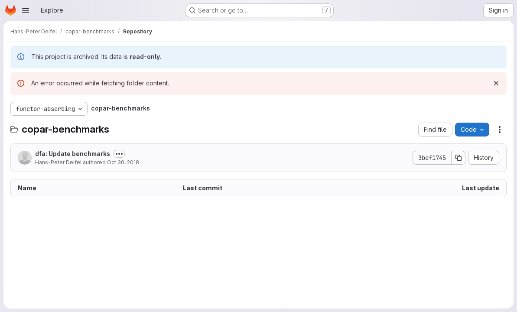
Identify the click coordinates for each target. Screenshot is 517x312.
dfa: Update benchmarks (72, 153)
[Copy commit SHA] (458, 158)
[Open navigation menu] (26, 10)
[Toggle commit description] (119, 154)
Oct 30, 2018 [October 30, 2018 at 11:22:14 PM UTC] (123, 162)
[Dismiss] (496, 83)
